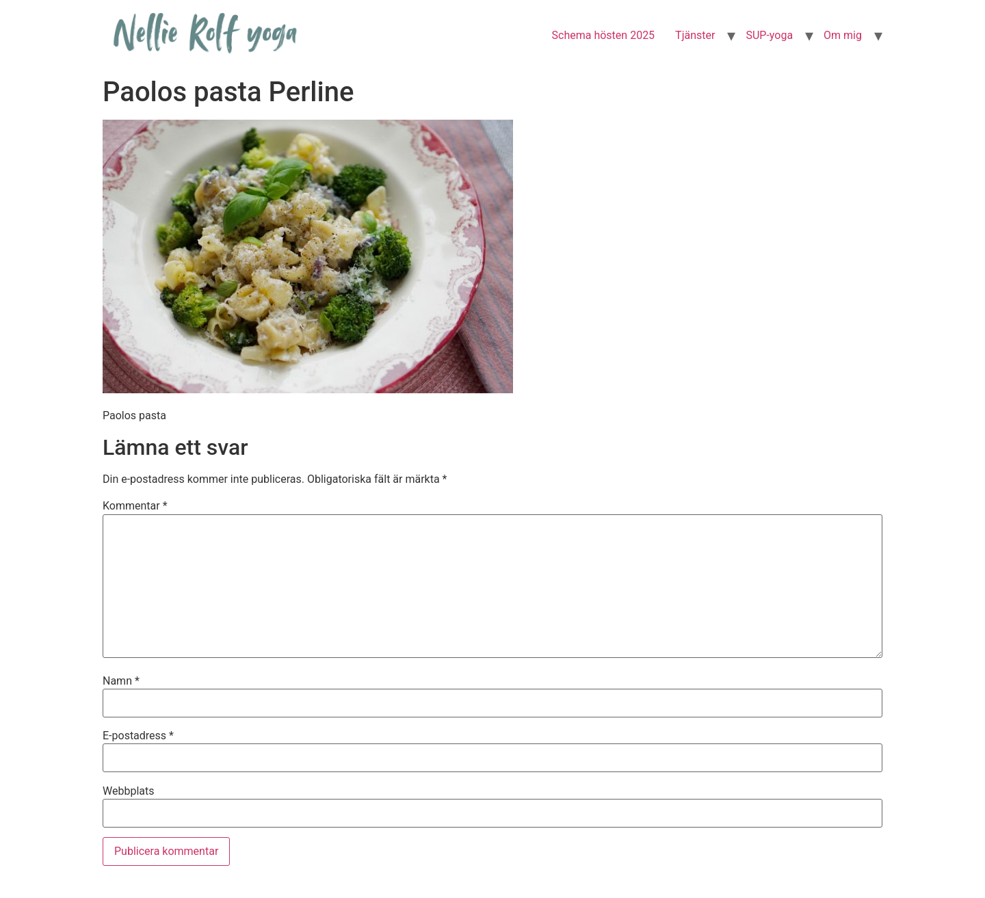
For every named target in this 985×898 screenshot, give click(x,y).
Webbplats (128, 791)
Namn (121, 681)
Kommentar (135, 506)
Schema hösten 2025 (603, 35)
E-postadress (138, 735)
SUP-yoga (769, 35)
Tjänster (695, 35)
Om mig (843, 35)
